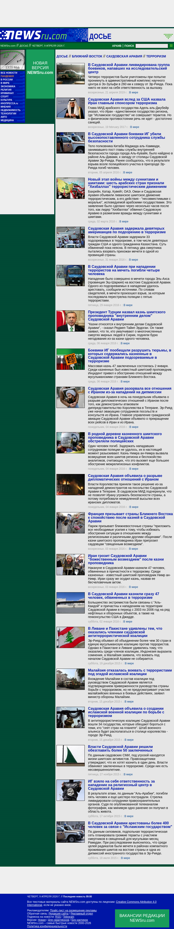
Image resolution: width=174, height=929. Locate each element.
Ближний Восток (87, 56)
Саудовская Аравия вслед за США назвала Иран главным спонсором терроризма (126, 101)
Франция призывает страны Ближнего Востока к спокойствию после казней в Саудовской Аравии (130, 517)
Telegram (68, 916)
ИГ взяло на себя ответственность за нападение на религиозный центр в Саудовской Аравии (121, 784)
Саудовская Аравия (124, 56)
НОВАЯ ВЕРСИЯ (40, 68)
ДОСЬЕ (100, 36)
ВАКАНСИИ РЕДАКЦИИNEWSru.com (142, 918)
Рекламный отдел (82, 913)
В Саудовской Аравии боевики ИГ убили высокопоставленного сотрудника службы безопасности (126, 137)
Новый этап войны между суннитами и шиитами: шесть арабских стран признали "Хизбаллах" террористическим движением (127, 183)
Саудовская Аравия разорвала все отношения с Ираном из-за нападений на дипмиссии (129, 390)
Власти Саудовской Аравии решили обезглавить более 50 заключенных (120, 748)
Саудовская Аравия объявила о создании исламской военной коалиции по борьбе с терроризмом (126, 712)
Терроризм (156, 56)
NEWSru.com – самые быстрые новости (52, 923)
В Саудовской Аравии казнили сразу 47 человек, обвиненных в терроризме (123, 595)
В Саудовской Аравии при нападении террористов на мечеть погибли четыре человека (124, 270)
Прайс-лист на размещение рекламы (73, 910)
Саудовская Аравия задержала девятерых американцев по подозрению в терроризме (127, 230)
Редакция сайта (58, 913)
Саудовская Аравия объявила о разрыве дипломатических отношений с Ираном (125, 477)
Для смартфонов (58, 920)
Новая (42, 920)
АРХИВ (117, 45)
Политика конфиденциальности (47, 926)
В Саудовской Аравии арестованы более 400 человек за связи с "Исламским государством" (130, 825)
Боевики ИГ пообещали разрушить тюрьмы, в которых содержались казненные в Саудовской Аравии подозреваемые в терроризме (129, 355)
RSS (58, 916)
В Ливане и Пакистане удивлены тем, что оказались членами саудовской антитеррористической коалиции (125, 632)
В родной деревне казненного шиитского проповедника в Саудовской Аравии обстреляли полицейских (125, 437)
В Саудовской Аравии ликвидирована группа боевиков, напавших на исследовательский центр (129, 68)
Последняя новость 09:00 (77, 896)
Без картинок (79, 920)
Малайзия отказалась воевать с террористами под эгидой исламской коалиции (130, 672)
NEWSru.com (8, 45)
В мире (133, 92)
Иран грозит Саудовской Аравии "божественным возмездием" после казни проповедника (126, 559)
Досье (62, 56)
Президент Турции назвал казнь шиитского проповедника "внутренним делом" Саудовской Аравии (126, 315)
